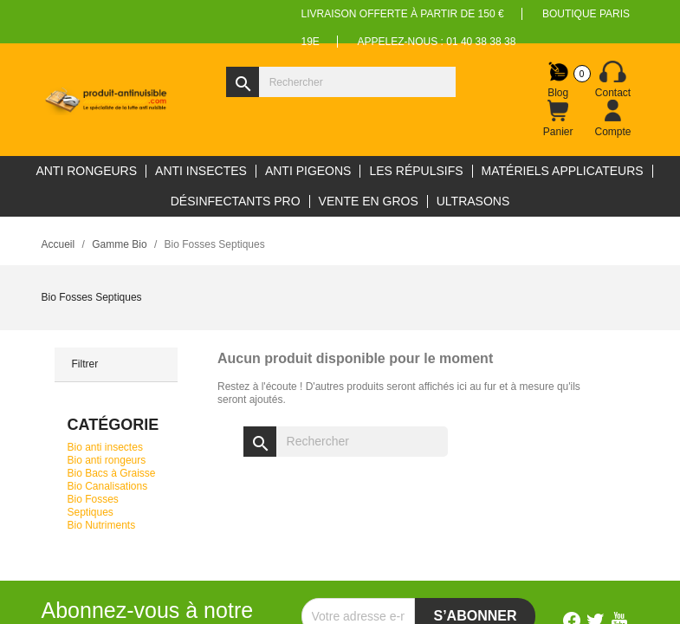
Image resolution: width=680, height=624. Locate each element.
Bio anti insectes (105, 447)
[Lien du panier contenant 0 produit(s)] (558, 119)
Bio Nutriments (102, 525)
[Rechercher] (341, 82)
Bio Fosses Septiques (93, 505)
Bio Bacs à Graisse (112, 473)
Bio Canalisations (108, 486)
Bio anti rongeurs (107, 460)
